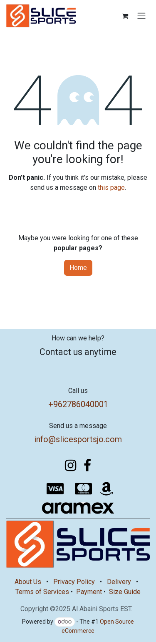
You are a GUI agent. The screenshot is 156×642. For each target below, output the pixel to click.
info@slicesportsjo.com (78, 439)
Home (78, 268)
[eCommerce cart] (124, 16)
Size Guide (125, 592)
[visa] (55, 489)
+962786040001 (78, 404)
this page (111, 187)
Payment (89, 592)
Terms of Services (42, 592)
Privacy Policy (74, 582)
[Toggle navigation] (141, 16)
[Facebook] (87, 465)
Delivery (119, 582)
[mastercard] (83, 489)
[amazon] (106, 489)
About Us (28, 582)
